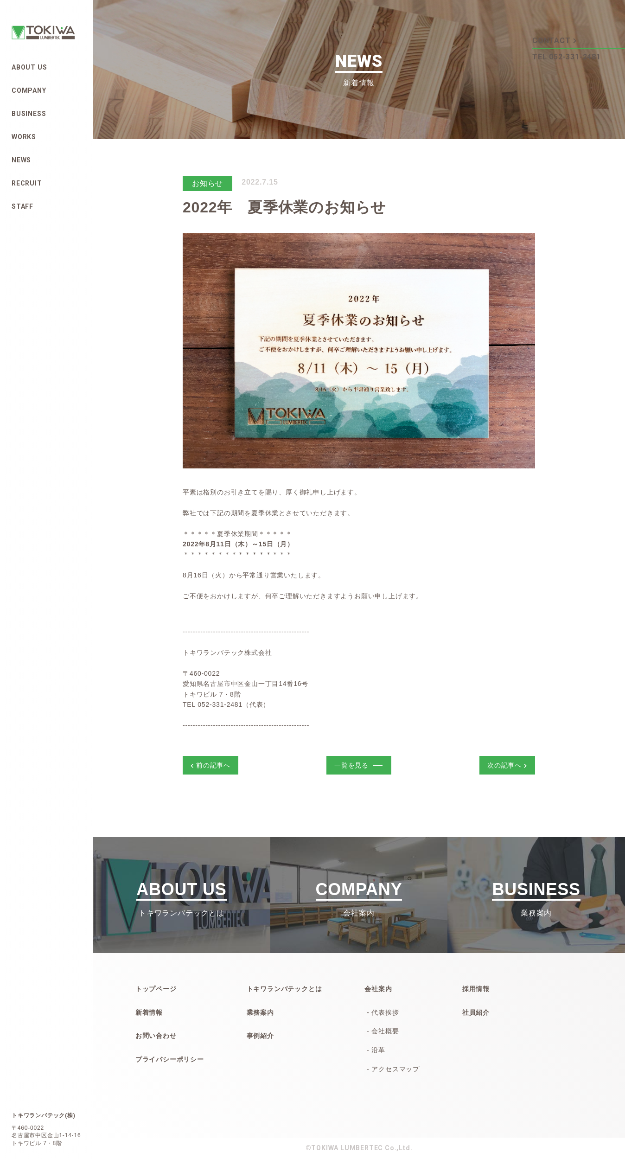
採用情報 (476, 989)
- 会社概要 (383, 1031)
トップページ (156, 989)
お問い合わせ (156, 1035)
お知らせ (207, 183)
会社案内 (378, 989)
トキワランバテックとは (284, 989)
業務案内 (260, 1012)
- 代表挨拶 (383, 1012)
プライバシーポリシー (169, 1059)
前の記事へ (210, 765)
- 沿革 (376, 1050)
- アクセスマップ (393, 1069)
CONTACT (554, 40)
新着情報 (149, 1012)
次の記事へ (507, 765)
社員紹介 (476, 1012)
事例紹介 (260, 1035)
